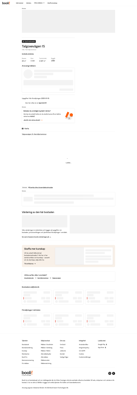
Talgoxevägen (56, 278)
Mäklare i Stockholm (47, 344)
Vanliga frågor (64, 357)
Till (30, 264)
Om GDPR (82, 351)
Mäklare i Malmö (45, 351)
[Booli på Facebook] (113, 373)
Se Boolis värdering (28, 54)
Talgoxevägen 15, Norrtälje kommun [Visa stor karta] (34, 134)
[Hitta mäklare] (39, 3)
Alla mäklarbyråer (46, 354)
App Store (102, 347)
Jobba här (63, 351)
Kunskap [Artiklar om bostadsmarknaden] (24, 351)
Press (61, 348)
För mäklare (25, 363)
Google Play (102, 344)
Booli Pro (24, 357)
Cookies (81, 354)
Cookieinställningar (85, 357)
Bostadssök (25, 344)
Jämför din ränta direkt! (32, 120)
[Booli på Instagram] (109, 373)
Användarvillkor (83, 344)
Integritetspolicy (84, 348)
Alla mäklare (44, 357)
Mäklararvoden (45, 360)
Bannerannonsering (28, 360)
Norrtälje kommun (42, 278)
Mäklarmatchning (46, 363)
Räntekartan (25, 354)
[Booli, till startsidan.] (6, 3)
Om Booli (62, 344)
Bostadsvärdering (27, 348)
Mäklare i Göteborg (46, 348)
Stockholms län (29, 278)
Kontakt (62, 354)
